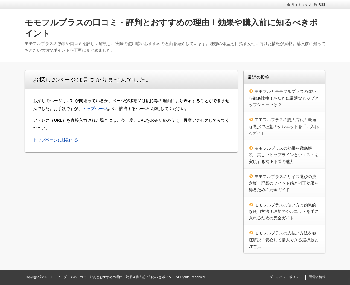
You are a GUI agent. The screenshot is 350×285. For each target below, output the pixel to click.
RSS (322, 5)
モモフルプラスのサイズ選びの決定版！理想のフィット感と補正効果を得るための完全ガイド (284, 183)
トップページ (94, 108)
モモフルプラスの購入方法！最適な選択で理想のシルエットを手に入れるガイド (284, 126)
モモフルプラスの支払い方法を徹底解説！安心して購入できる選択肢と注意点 (284, 240)
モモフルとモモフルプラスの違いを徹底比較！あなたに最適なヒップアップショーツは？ (284, 98)
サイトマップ (301, 5)
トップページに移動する (55, 140)
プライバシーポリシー (285, 277)
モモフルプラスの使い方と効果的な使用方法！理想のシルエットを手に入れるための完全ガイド (284, 212)
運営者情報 (317, 277)
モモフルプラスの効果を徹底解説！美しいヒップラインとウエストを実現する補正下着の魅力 (284, 155)
